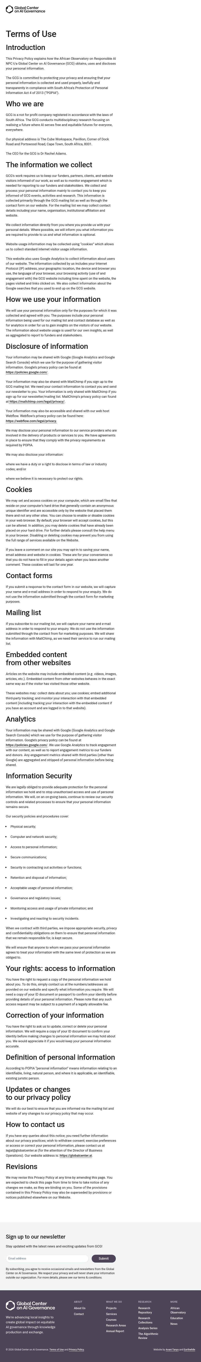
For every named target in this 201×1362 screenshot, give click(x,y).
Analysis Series (147, 1328)
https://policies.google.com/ (27, 372)
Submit (103, 1258)
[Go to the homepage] (25, 9)
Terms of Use (56, 1349)
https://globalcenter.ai (76, 1155)
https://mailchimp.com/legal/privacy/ (36, 401)
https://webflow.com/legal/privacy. (31, 421)
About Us (80, 1308)
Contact (79, 1314)
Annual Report (115, 1331)
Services (111, 1314)
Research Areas (116, 1325)
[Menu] (191, 9)
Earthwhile (189, 1349)
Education (176, 1318)
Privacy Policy (76, 1349)
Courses (111, 1320)
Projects (111, 1308)
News (173, 1324)
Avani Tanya (172, 1349)
